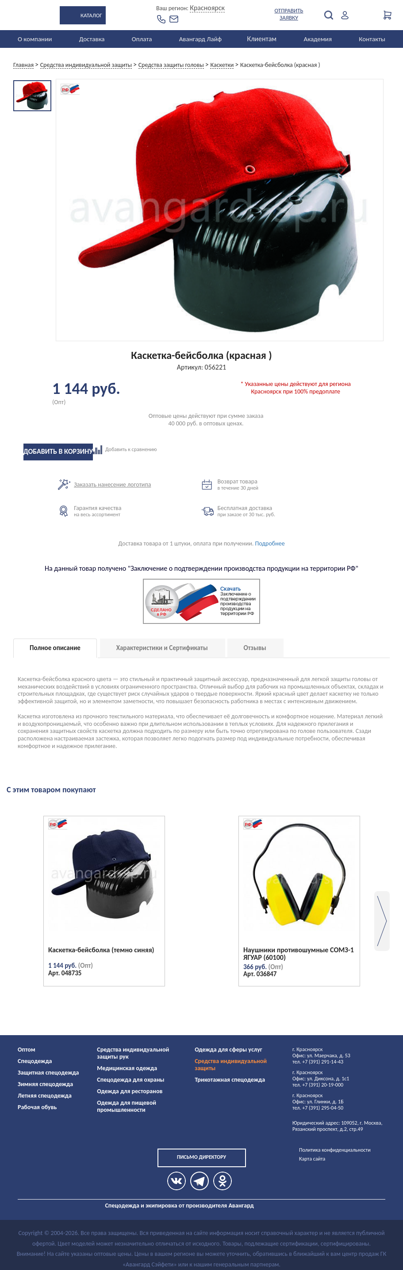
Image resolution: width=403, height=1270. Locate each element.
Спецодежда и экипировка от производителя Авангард (179, 1205)
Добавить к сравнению (164, 450)
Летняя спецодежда (45, 1095)
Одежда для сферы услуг (228, 1049)
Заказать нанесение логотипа (112, 484)
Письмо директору (201, 1157)
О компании (35, 39)
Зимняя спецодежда (45, 1084)
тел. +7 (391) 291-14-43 (317, 1062)
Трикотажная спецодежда (230, 1079)
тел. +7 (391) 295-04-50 (317, 1108)
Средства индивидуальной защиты (231, 1064)
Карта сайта (312, 1159)
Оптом (26, 1049)
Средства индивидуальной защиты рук (133, 1053)
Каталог (91, 15)
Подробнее (270, 543)
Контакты (372, 39)
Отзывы (255, 648)
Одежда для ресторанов (129, 1091)
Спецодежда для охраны (130, 1079)
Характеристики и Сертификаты (162, 648)
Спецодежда (35, 1061)
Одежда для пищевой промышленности (126, 1106)
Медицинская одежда (127, 1068)
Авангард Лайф (200, 39)
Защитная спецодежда (48, 1072)
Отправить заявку (289, 14)
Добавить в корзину (58, 451)
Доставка (92, 39)
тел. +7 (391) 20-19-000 (317, 1085)
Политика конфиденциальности (335, 1150)
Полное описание (55, 648)
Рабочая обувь (37, 1107)
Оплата (142, 39)
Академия (317, 39)
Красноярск (207, 8)
